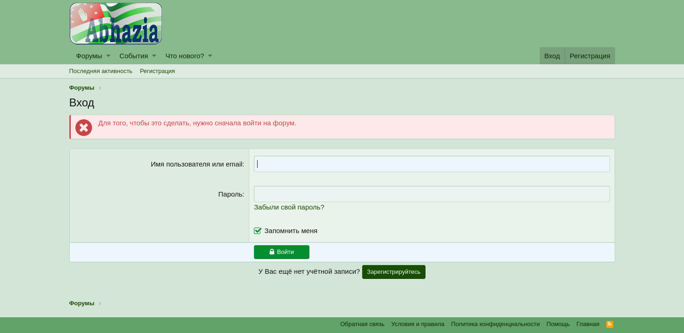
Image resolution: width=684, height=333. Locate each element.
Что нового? (185, 56)
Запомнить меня (291, 230)
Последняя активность (101, 71)
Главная (588, 324)
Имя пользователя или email (196, 164)
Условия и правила (417, 324)
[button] (108, 55)
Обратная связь (362, 324)
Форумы (89, 56)
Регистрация (157, 71)
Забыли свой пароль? (289, 207)
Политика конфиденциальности (495, 324)
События (133, 56)
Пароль (230, 194)
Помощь (558, 324)
